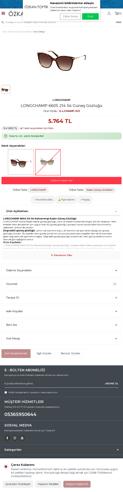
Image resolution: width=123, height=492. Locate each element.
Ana (5, 31)
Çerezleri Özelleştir (18, 484)
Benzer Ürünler (70, 353)
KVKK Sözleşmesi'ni (19, 392)
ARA (118, 22)
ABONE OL (111, 383)
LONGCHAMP (62, 100)
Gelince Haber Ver (62, 180)
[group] (61, 58)
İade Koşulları (61, 311)
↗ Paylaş (85, 199)
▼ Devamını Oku (61, 255)
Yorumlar (61, 284)
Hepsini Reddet (48, 484)
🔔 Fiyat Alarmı (66, 199)
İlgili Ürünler (44, 353)
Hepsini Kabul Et (77, 484)
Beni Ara (61, 325)
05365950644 (20, 414)
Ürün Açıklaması (61, 211)
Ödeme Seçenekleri (61, 270)
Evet (90, 16)
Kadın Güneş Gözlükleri (19, 31)
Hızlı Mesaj (61, 338)
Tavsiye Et (61, 297)
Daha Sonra (70, 16)
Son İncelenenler (16, 353)
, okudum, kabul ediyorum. (31, 392)
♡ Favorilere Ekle (42, 199)
